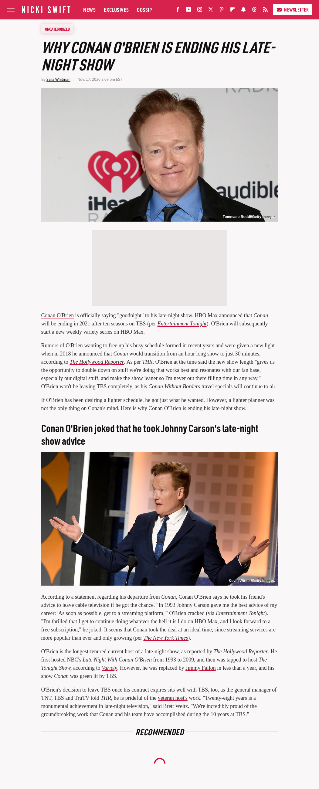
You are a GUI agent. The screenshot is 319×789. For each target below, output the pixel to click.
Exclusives (116, 9)
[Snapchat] (243, 10)
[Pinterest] (222, 10)
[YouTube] (189, 10)
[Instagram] (200, 10)
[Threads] (254, 10)
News (89, 9)
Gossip (144, 9)
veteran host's (173, 698)
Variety (109, 668)
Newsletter (292, 9)
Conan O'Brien (57, 315)
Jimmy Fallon (200, 668)
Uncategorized (57, 29)
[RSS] (265, 10)
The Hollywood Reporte (96, 362)
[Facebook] (178, 10)
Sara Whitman (58, 79)
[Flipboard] (232, 10)
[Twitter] (211, 10)
